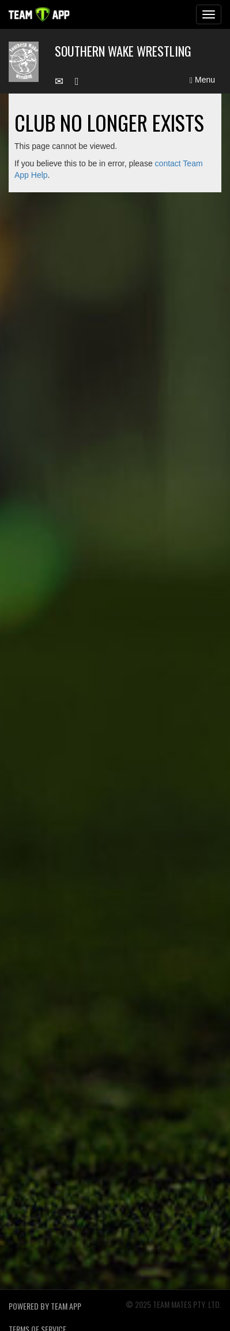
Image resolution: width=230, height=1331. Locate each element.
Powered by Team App (45, 1306)
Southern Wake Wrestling (123, 51)
